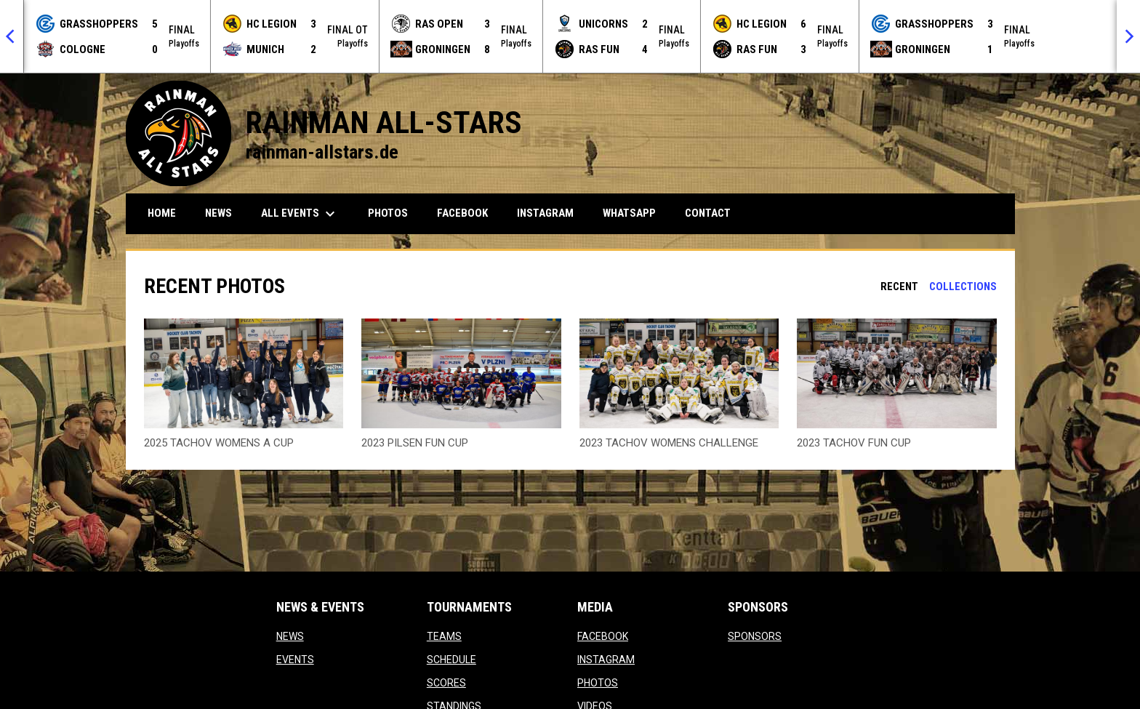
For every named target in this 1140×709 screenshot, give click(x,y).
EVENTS (295, 659)
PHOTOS (597, 683)
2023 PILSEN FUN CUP (414, 442)
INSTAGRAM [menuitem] (551, 213)
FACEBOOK (602, 636)
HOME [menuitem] (162, 213)
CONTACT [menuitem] (708, 213)
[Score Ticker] (570, 36)
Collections (963, 286)
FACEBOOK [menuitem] (468, 213)
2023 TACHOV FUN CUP (854, 442)
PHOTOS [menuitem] (388, 213)
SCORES (446, 683)
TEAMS (444, 636)
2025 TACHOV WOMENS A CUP (219, 442)
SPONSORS (755, 636)
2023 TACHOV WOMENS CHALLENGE (668, 442)
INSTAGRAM (606, 659)
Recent (899, 286)
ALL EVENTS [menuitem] (300, 214)
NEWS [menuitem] (218, 213)
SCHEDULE (451, 659)
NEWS (290, 636)
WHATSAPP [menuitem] (635, 213)
